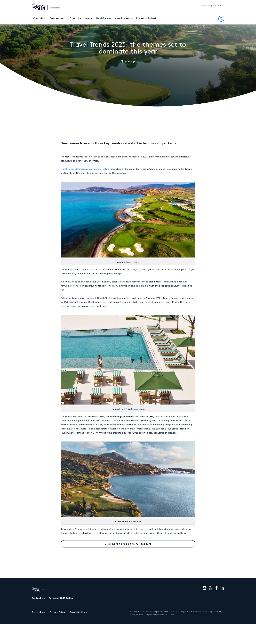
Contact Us (38, 598)
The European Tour (212, 5)
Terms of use (38, 612)
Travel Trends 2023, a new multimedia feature (85, 168)
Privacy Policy (57, 612)
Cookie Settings (78, 612)
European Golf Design (61, 598)
